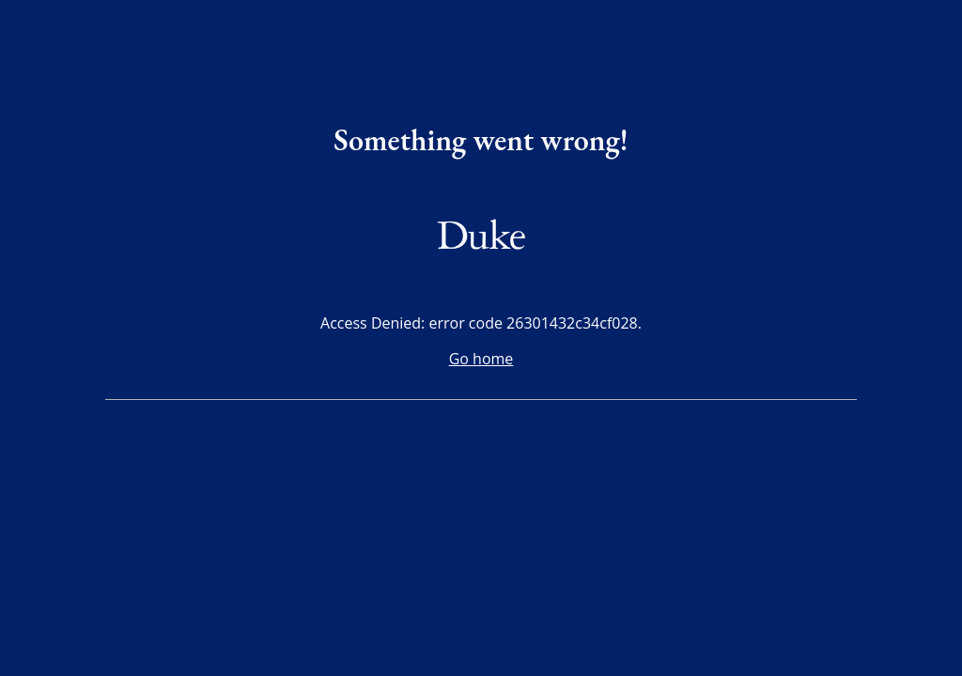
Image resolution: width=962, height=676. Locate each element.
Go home (481, 358)
